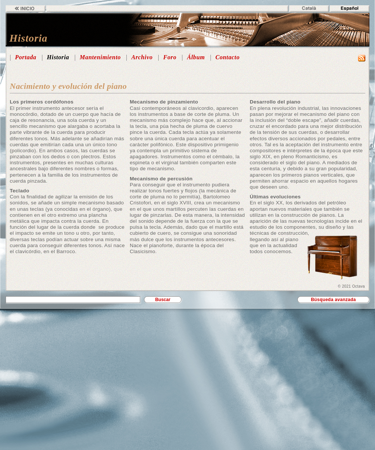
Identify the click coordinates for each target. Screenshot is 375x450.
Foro (169, 57)
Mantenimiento (100, 57)
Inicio (25, 8)
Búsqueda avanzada (333, 299)
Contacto (227, 57)
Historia (58, 57)
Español (349, 8)
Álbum (196, 57)
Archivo (142, 57)
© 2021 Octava (351, 286)
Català (309, 8)
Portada (25, 57)
